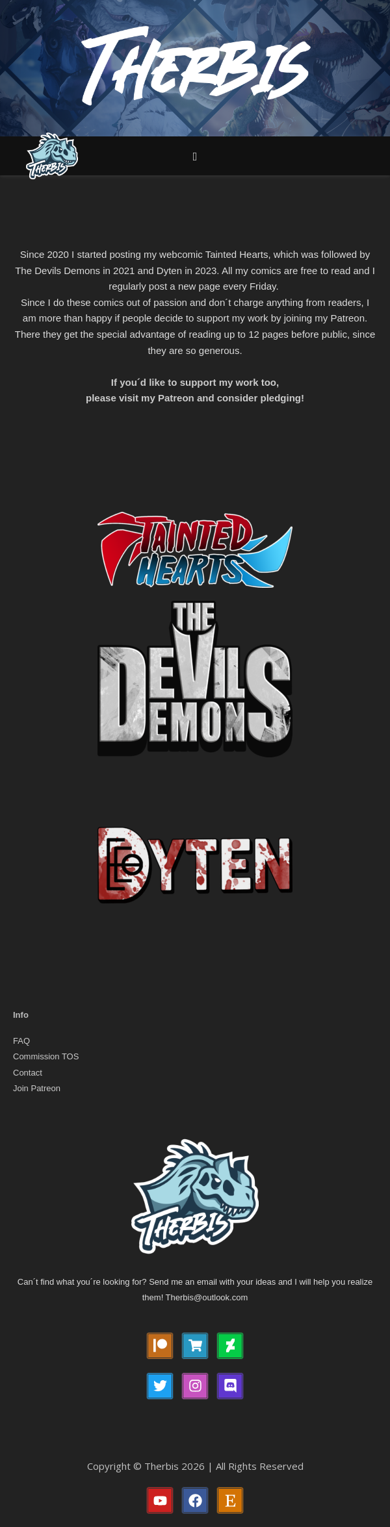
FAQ (21, 1041)
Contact (27, 1073)
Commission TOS (46, 1056)
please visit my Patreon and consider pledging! (195, 397)
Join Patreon (36, 1088)
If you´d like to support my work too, (195, 382)
